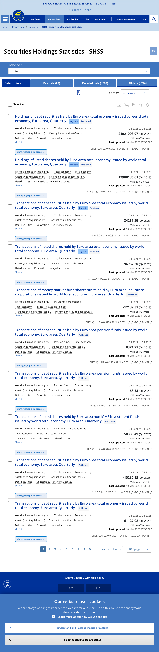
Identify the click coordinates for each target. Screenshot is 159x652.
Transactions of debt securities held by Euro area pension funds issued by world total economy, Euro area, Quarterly (81, 332)
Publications (73, 19)
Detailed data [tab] (95, 83)
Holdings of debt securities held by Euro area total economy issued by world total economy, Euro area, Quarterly (82, 118)
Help (144, 19)
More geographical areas (29, 151)
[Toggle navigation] (5, 19)
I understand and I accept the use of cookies (82, 628)
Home (4, 27)
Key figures (36, 19)
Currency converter (125, 19)
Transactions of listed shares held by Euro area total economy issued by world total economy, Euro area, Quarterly (79, 248)
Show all (19, 141)
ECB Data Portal (79, 10)
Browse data (54, 19)
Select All (19, 104)
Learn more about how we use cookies (82, 617)
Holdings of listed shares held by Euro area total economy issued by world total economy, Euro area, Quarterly (80, 161)
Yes (71, 588)
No (98, 588)
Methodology (101, 19)
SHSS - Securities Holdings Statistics (62, 27)
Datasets (33, 27)
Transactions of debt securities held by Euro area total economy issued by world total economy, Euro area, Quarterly (81, 205)
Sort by (114, 93)
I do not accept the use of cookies (82, 640)
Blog (87, 19)
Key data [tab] (51, 83)
